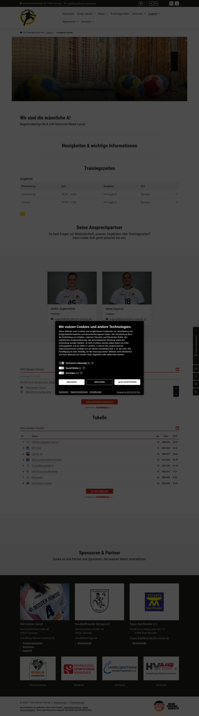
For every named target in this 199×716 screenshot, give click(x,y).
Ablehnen (72, 382)
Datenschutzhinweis (79, 392)
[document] (99, 342)
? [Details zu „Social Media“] (83, 368)
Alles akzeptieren (127, 382)
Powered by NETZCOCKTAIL (128, 392)
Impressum (63, 392)
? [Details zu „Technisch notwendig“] (92, 363)
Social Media (72, 368)
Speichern (99, 382)
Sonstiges (71, 373)
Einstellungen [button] (96, 392)
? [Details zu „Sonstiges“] (81, 373)
